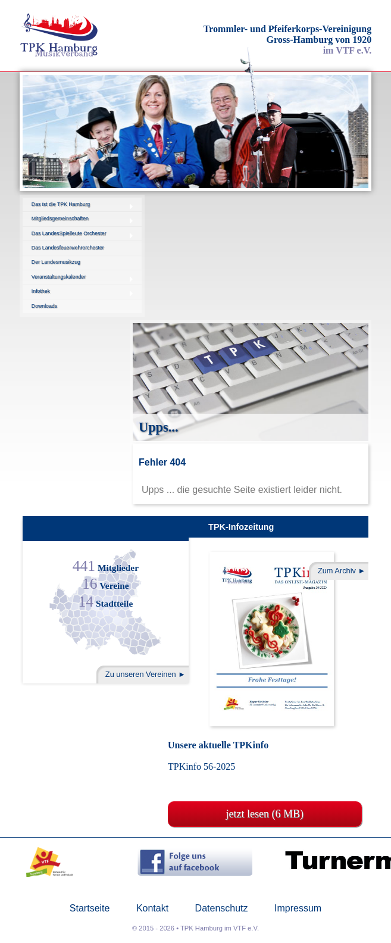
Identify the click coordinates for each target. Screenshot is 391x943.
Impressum (297, 908)
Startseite (90, 908)
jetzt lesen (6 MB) (265, 814)
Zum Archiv (337, 570)
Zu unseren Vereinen (140, 674)
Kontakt (152, 908)
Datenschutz (221, 908)
